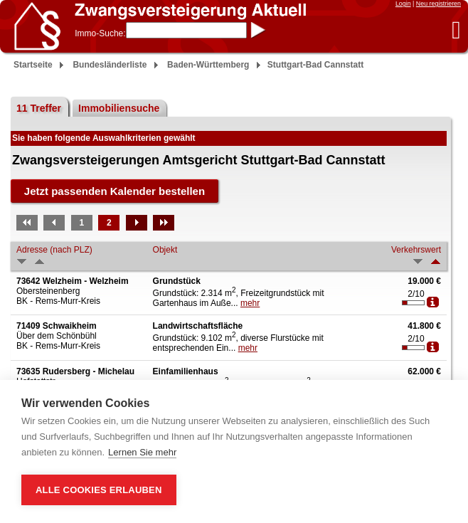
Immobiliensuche (118, 108)
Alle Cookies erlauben (99, 490)
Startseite (33, 65)
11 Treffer (38, 108)
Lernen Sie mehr (142, 452)
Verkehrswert (416, 250)
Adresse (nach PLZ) (54, 250)
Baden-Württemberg (208, 65)
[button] (456, 29)
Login (403, 3)
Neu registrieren (438, 3)
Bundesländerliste (110, 65)
